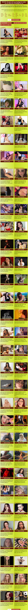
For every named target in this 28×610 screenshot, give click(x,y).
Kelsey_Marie (3, 555)
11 (3, 24)
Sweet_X (2, 449)
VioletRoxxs (16, 467)
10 (1, 24)
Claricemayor (17, 431)
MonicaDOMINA (3, 291)
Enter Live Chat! (7, 38)
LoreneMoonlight (17, 361)
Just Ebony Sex (23, 14)
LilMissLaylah (3, 80)
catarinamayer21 (17, 80)
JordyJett (16, 397)
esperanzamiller (17, 115)
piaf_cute (16, 291)
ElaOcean (2, 572)
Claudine (2, 414)
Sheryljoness (2, 467)
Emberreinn (16, 572)
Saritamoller (16, 185)
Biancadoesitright (17, 133)
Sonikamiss (16, 308)
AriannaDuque (3, 326)
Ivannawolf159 (3, 361)
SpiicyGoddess (3, 133)
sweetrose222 (3, 185)
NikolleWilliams (3, 431)
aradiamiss (16, 62)
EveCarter (2, 484)
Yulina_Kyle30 (3, 238)
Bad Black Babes (26, 14)
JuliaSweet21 (2, 397)
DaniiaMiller (2, 256)
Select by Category (16, 19)
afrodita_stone (3, 379)
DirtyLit (15, 484)
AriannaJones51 (3, 273)
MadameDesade (3, 220)
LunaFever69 (16, 238)
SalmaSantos (2, 62)
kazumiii (16, 97)
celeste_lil (16, 150)
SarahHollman (17, 344)
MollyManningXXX (3, 520)
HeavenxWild (16, 449)
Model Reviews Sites (2, 14)
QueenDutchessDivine (18, 537)
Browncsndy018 (17, 273)
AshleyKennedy (3, 344)
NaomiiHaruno (17, 203)
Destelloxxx (16, 379)
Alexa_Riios (16, 326)
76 (8, 24)
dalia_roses (2, 150)
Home (9, 19)
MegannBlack (3, 308)
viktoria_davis (3, 115)
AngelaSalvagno (17, 590)
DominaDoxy (2, 502)
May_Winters (2, 537)
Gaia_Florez (2, 203)
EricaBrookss (17, 220)
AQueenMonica (17, 256)
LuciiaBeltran (3, 27)
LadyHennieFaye (3, 590)
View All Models (4, 22)
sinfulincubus (17, 414)
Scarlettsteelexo (17, 555)
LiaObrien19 (16, 27)
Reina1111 (16, 520)
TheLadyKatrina (17, 502)
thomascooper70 (3, 97)
